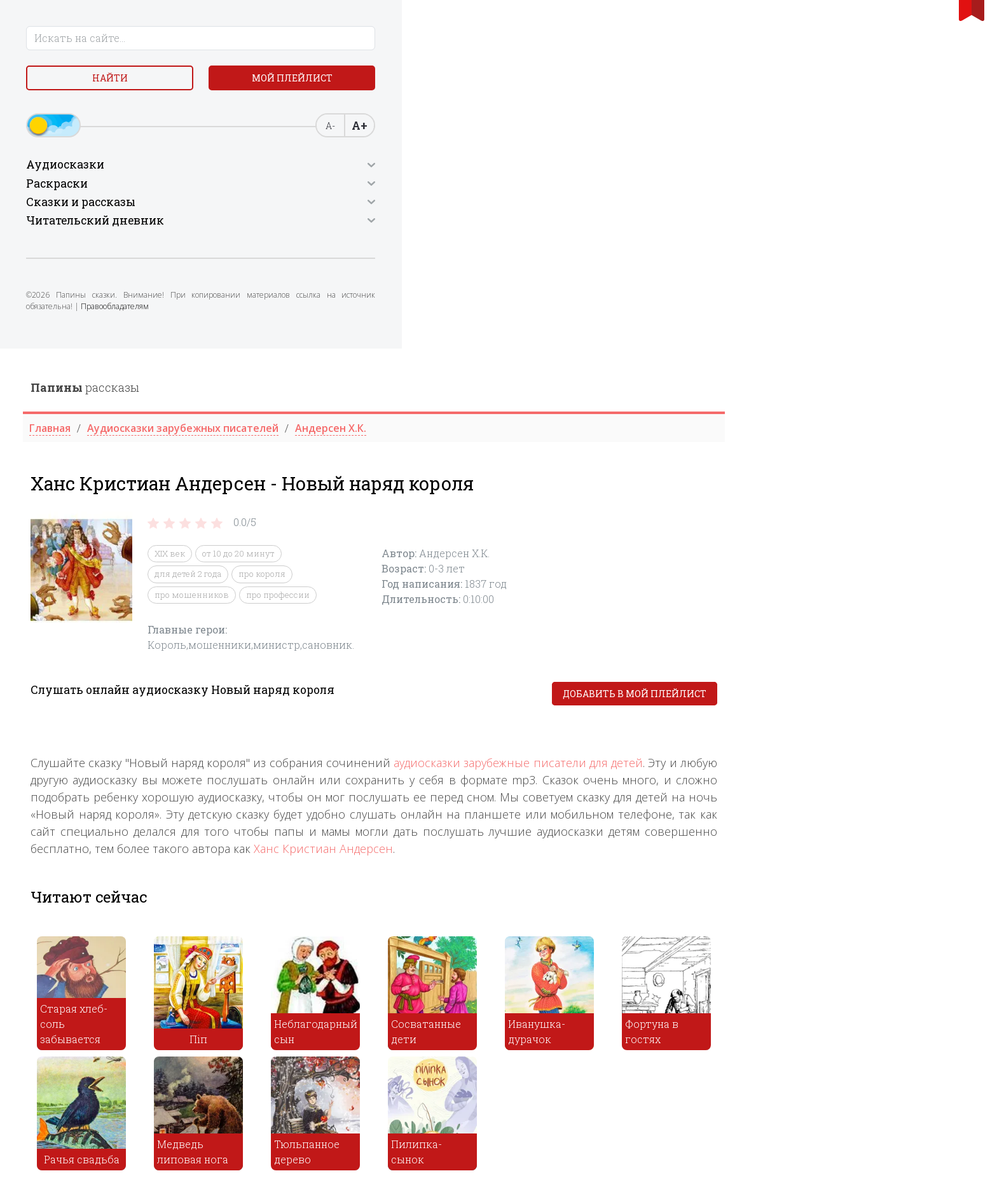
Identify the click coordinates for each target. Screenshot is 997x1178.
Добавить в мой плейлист (884, 345)
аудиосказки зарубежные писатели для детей (767, 413)
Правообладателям (119, 321)
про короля (511, 225)
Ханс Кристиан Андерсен (572, 499)
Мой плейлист (167, 82)
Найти (66, 82)
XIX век (419, 205)
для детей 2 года (437, 225)
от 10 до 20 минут (487, 205)
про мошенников (441, 246)
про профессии (527, 246)
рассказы (334, 38)
